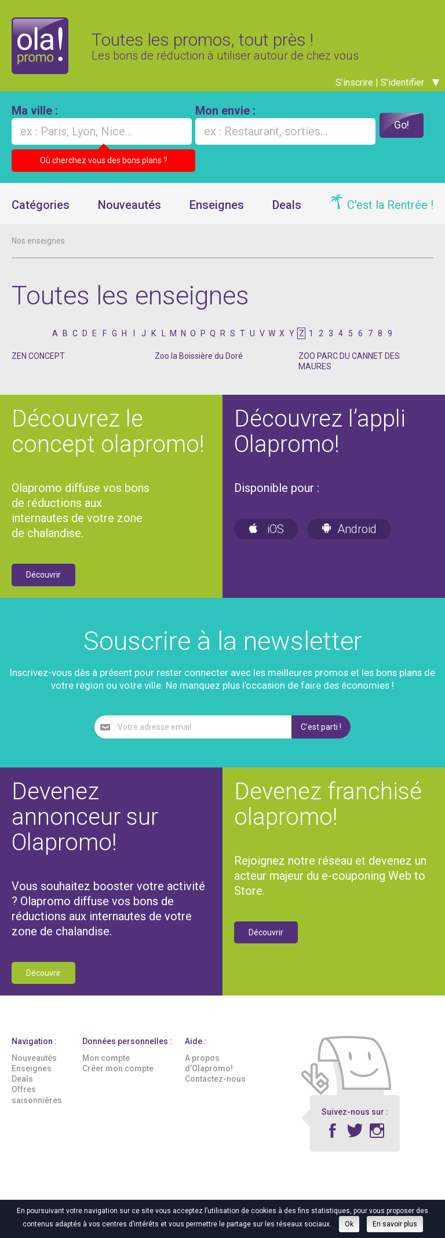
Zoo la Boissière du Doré (199, 363)
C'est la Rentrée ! (390, 211)
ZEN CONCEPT (38, 363)
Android (349, 536)
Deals (286, 211)
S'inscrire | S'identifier (387, 88)
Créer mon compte (118, 1074)
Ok (349, 1224)
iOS (266, 536)
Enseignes (216, 211)
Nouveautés (129, 211)
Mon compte (106, 1064)
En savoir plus (395, 1224)
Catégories (41, 211)
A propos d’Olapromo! (209, 1069)
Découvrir (43, 581)
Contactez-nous (215, 1085)
